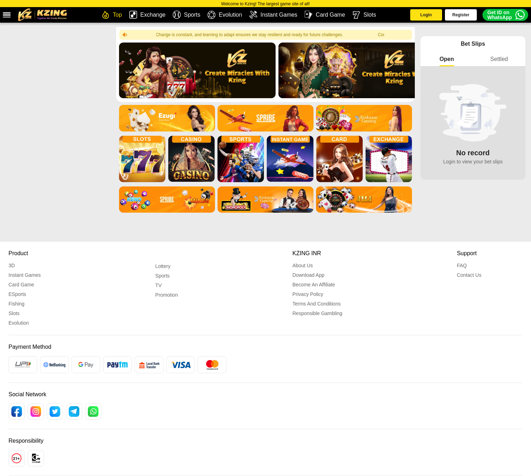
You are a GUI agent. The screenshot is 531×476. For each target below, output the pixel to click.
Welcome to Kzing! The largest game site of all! (265, 3)
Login (411, 17)
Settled (499, 59)
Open (447, 59)
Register (453, 17)
